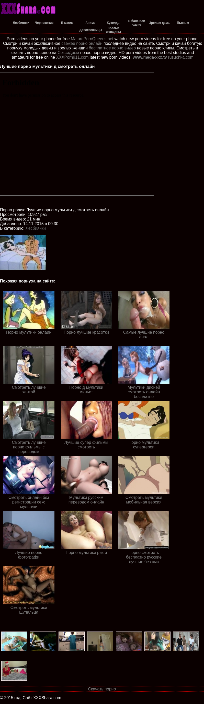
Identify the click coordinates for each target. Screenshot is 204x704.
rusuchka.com (181, 57)
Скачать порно (102, 689)
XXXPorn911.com (72, 57)
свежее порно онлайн (81, 43)
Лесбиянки (36, 228)
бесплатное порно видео (112, 48)
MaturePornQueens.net (92, 39)
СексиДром (68, 52)
